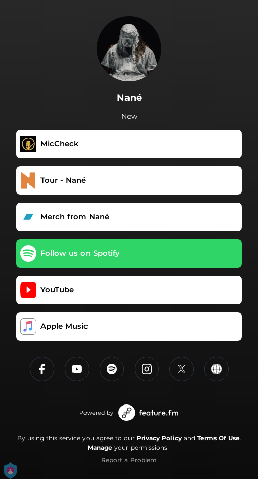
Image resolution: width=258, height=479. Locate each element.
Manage (100, 447)
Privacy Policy (159, 438)
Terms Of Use (218, 438)
